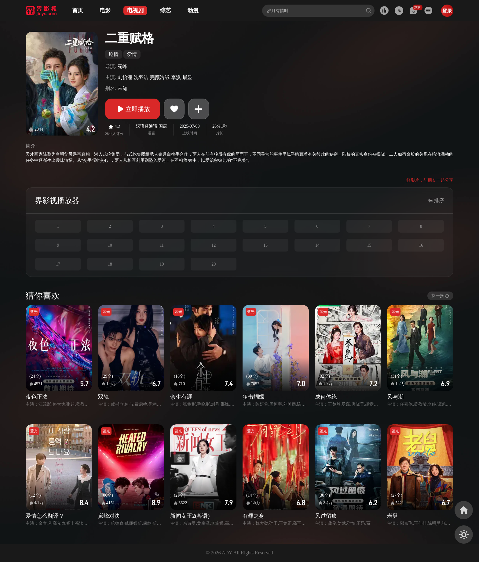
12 (213, 245)
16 (421, 245)
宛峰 (122, 66)
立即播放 (132, 109)
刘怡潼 (125, 77)
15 (369, 245)
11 (162, 245)
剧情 (114, 54)
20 (213, 264)
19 (161, 264)
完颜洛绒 (160, 77)
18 (110, 264)
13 (265, 245)
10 (110, 245)
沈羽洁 (141, 77)
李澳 (176, 77)
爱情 (132, 54)
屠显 (187, 77)
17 (58, 264)
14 (317, 245)
